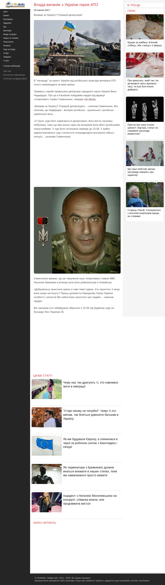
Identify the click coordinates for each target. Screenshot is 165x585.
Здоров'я (7, 23)
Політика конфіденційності (16, 78)
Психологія (8, 42)
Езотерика (8, 19)
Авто (5, 12)
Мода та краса (9, 34)
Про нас (7, 71)
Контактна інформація (14, 75)
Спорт (6, 53)
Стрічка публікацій (11, 66)
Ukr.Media (90, 99)
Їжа (4, 27)
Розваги (6, 45)
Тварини (7, 57)
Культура (7, 30)
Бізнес (6, 15)
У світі (6, 60)
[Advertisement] (77, 163)
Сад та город (9, 49)
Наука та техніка (10, 38)
